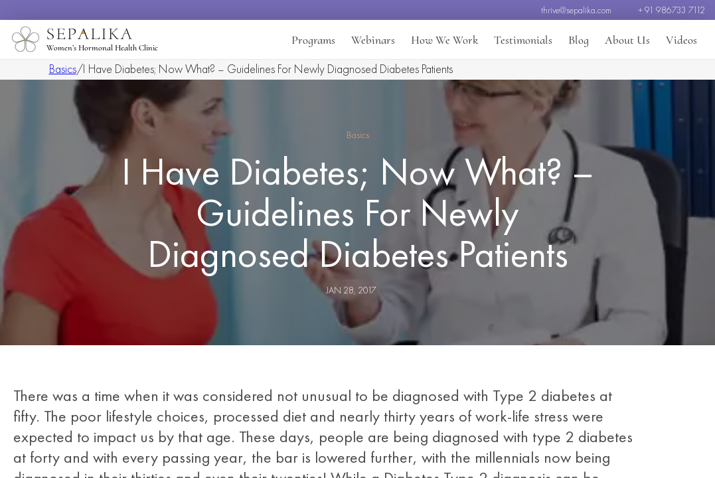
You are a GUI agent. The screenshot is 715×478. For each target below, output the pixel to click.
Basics (62, 68)
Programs (313, 40)
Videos (681, 40)
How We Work (444, 40)
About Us (627, 40)
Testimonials (523, 40)
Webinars (373, 40)
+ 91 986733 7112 (671, 10)
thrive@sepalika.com (576, 10)
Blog (578, 40)
